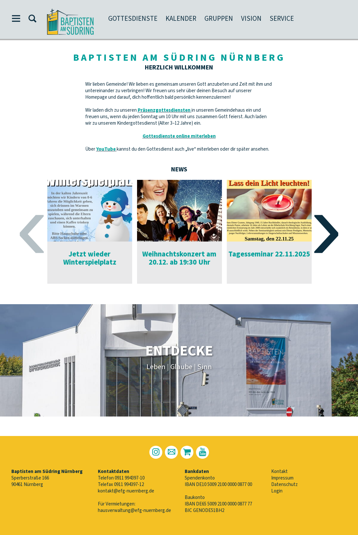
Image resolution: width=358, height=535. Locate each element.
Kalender (181, 18)
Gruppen (218, 18)
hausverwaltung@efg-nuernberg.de (134, 510)
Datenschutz (284, 484)
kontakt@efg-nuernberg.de (126, 491)
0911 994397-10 (129, 478)
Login (277, 491)
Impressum (282, 478)
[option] (89, 232)
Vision (251, 18)
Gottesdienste (132, 18)
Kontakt (279, 471)
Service (282, 18)
